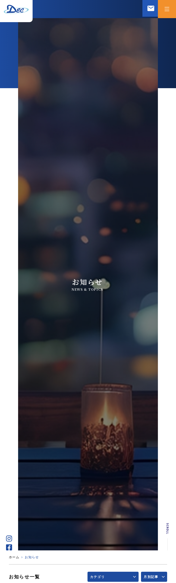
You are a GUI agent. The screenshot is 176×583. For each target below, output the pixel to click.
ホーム (14, 557)
